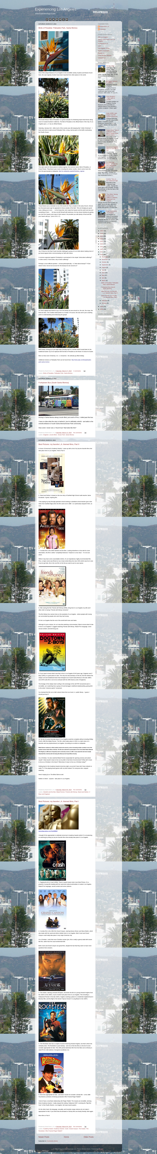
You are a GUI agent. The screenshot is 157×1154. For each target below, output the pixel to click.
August (104, 267)
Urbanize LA (101, 58)
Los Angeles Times (103, 48)
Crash (66, 1128)
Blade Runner (60, 792)
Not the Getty (110, 66)
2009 (102, 306)
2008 (102, 309)
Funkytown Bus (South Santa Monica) (54, 383)
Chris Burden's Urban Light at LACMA (110, 98)
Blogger (101, 1149)
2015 (102, 241)
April (103, 278)
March (104, 280)
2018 (102, 233)
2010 (102, 254)
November (105, 259)
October (104, 262)
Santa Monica (68, 373)
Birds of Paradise (48, 373)
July (103, 270)
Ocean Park (61, 435)
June (103, 272)
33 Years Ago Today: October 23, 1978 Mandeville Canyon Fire (112, 164)
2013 (102, 246)
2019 (102, 231)
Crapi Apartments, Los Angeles (111, 211)
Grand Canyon (73, 1128)
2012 (102, 249)
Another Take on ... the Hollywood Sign (112, 179)
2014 (102, 244)
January (104, 303)
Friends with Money (71, 792)
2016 (102, 238)
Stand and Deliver (83, 792)
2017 (102, 236)
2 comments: (77, 371)
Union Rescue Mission (104, 55)
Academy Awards (59, 1128)
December (105, 257)
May (103, 275)
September (105, 265)
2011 (102, 252)
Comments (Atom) (52, 1141)
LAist (99, 46)
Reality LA (101, 53)
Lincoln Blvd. (53, 435)
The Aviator (82, 1128)
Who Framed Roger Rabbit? (53, 1131)
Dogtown (46, 435)
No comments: (77, 432)
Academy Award (48, 1128)
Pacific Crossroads (103, 50)
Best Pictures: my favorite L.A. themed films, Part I (59, 801)
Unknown (103, 29)
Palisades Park (58, 373)
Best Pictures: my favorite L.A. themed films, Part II (59, 444)
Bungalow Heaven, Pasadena (112, 82)
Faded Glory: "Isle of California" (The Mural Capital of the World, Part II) (112, 132)
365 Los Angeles (103, 37)
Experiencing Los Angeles (55, 9)
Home (66, 1137)
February (105, 300)
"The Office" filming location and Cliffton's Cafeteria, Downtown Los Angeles (112, 198)
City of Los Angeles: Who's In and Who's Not (112, 148)
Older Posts (89, 1137)
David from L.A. (104, 26)
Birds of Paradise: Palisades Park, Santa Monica (58, 28)
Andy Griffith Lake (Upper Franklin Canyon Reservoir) (112, 114)
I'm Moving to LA (103, 43)
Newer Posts (43, 1137)
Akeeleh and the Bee (49, 792)
